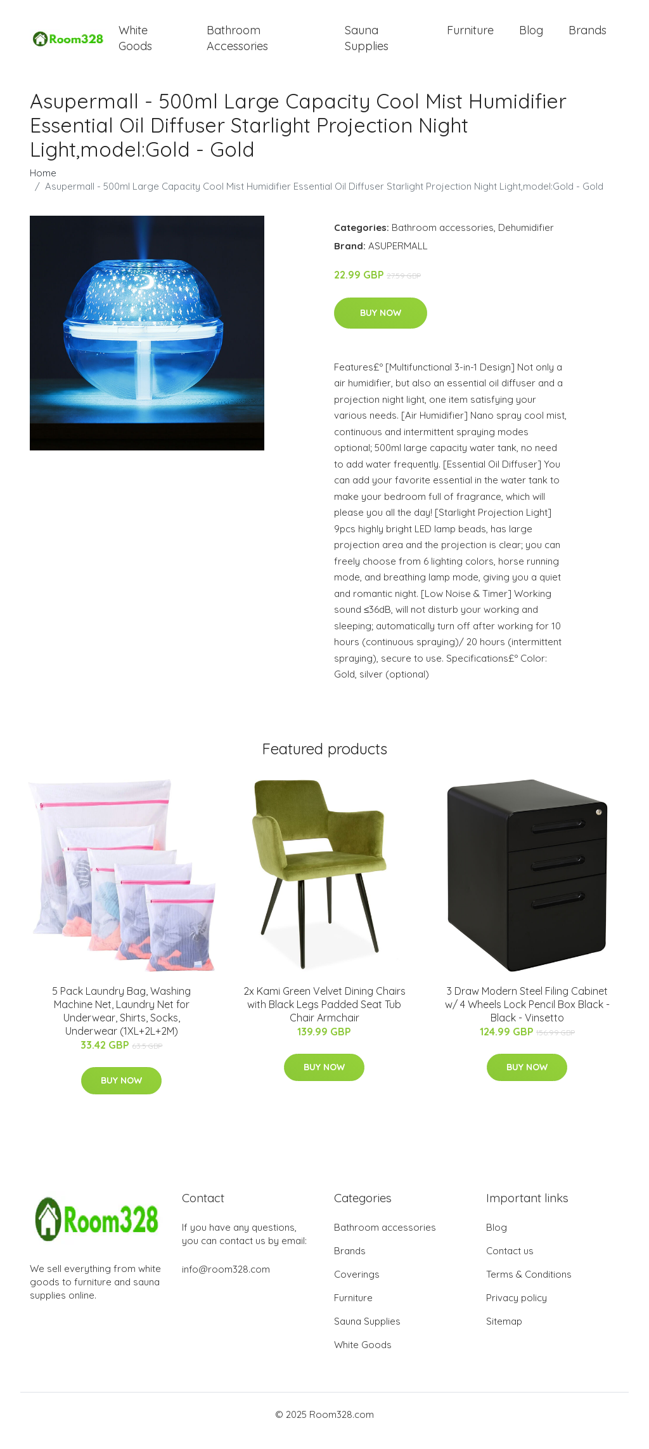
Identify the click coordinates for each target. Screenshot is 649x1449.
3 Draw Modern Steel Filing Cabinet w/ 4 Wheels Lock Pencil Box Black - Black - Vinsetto (527, 1017)
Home (43, 186)
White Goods (135, 44)
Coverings (357, 1287)
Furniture (470, 36)
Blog (531, 36)
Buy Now (380, 325)
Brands (588, 36)
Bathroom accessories (443, 240)
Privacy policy (516, 1310)
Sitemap (504, 1334)
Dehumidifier (526, 240)
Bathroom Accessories (237, 44)
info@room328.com (226, 1282)
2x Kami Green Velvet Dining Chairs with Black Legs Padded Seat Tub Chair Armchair (324, 1017)
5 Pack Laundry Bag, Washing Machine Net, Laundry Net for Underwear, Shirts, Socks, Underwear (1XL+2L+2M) (121, 1023)
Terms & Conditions (529, 1287)
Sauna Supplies (367, 44)
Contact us (510, 1263)
